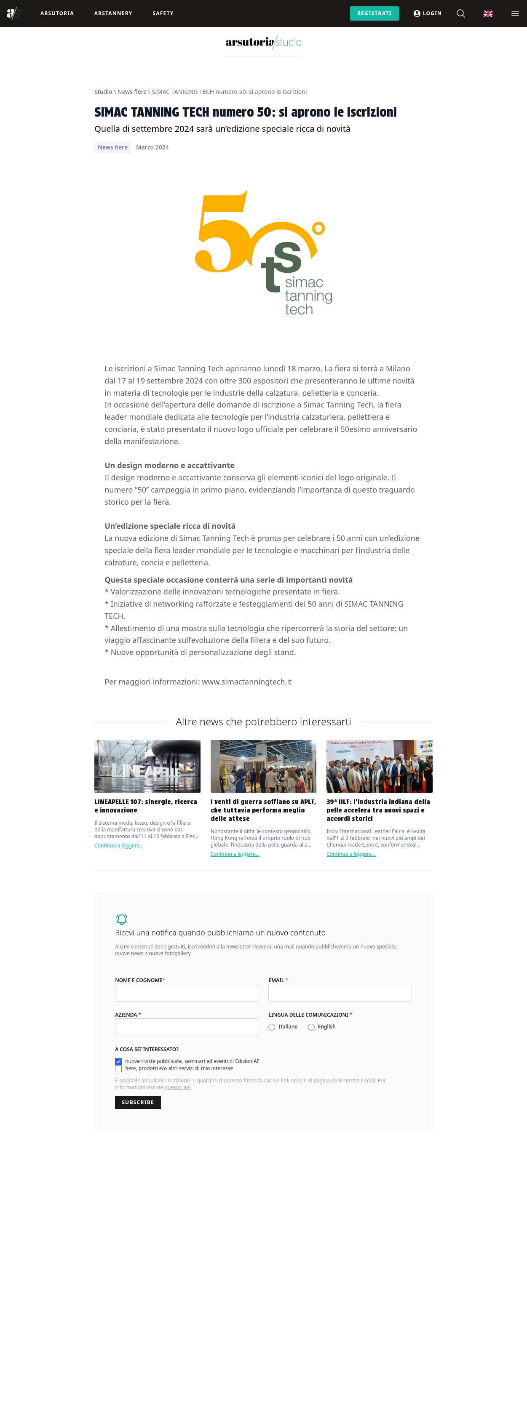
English (327, 1026)
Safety (163, 13)
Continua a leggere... (119, 845)
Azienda (128, 1015)
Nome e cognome (140, 980)
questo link (178, 1087)
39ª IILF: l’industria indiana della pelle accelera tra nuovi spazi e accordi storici (378, 810)
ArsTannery (113, 13)
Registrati (374, 13)
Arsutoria (57, 13)
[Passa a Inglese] (488, 14)
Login (427, 13)
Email (278, 980)
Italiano (287, 1026)
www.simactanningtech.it (247, 682)
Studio (103, 92)
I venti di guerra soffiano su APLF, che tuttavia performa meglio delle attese (263, 810)
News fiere (132, 92)
